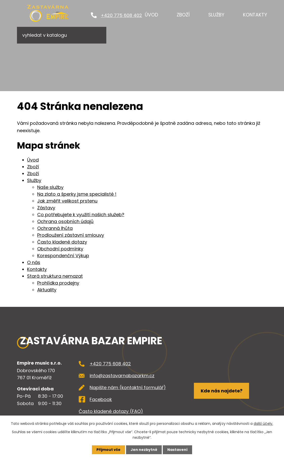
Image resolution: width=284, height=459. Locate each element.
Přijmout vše (108, 449)
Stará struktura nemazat (55, 276)
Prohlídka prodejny (58, 283)
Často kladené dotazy (62, 242)
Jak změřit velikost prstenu (67, 201)
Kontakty (255, 14)
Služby (216, 14)
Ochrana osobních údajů (65, 221)
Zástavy (46, 208)
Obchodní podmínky (60, 249)
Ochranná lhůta (55, 228)
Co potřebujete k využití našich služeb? (80, 214)
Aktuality (46, 290)
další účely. (263, 423)
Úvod (151, 14)
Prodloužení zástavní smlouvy (70, 235)
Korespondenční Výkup (63, 255)
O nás (33, 262)
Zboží (183, 14)
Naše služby (50, 187)
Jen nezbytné (144, 449)
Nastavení (177, 449)
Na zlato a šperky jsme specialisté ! (76, 194)
